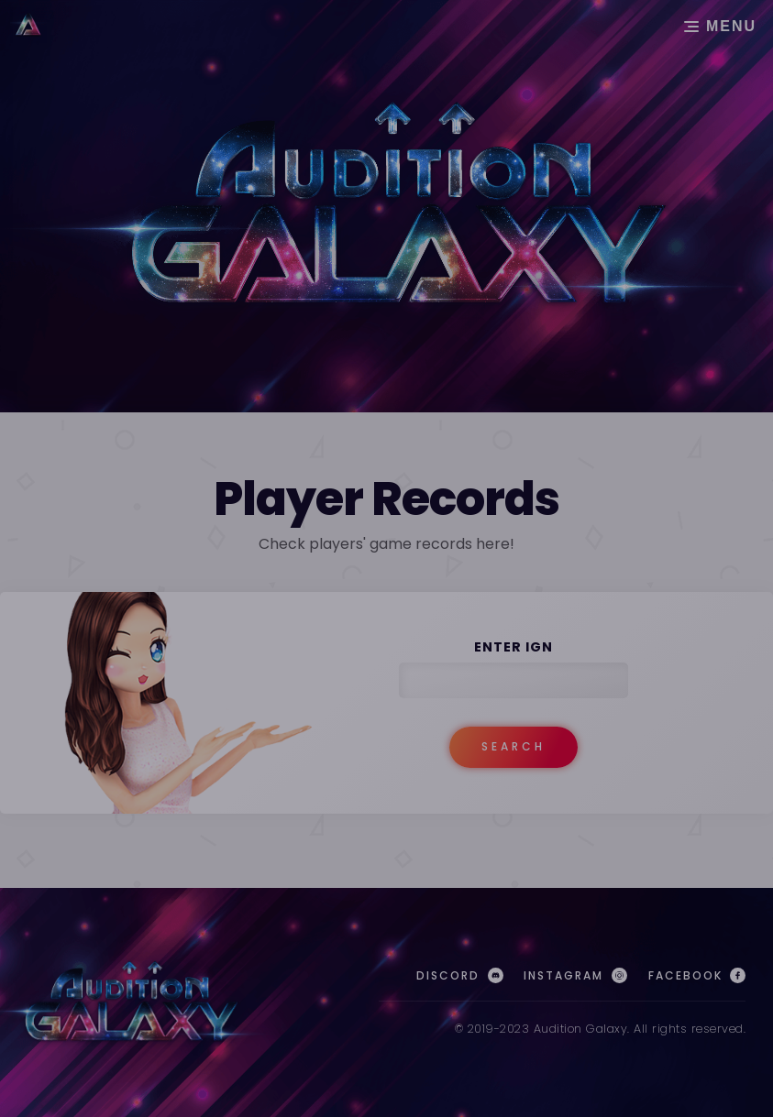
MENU (722, 26)
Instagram (575, 975)
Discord (459, 975)
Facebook (696, 975)
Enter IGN (513, 647)
